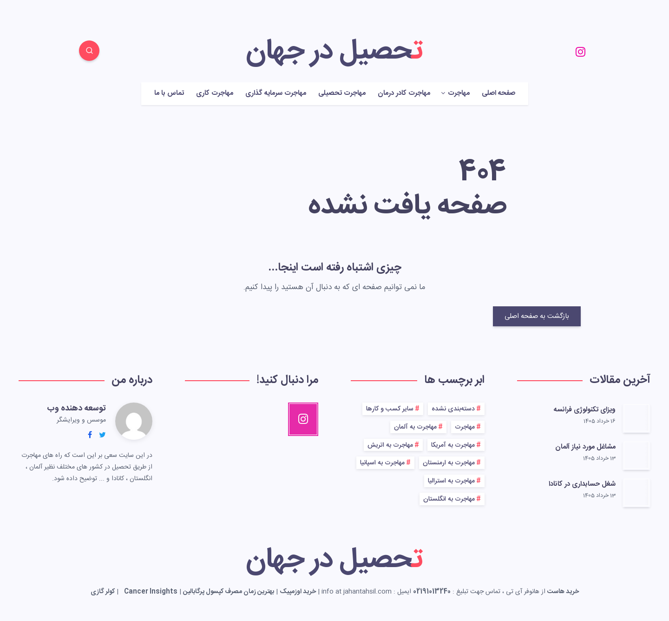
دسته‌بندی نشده (453, 409)
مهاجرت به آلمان (415, 427)
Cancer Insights (150, 591)
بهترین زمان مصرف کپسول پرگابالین (228, 591)
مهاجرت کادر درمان (404, 93)
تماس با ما (169, 93)
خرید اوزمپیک (298, 591)
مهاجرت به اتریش (390, 445)
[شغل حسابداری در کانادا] (636, 492)
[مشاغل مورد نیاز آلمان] (636, 455)
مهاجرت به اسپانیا (382, 463)
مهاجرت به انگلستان (449, 499)
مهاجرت (459, 93)
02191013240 (432, 591)
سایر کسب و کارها (389, 409)
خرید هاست (563, 591)
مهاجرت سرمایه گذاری (275, 93)
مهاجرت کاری (214, 93)
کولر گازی (103, 591)
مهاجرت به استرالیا (451, 481)
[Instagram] (580, 52)
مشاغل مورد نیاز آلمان (585, 447)
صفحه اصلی (498, 93)
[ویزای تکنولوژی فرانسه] (636, 418)
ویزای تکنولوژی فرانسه (585, 410)
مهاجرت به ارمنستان (449, 463)
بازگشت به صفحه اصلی (537, 316)
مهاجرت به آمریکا (453, 445)
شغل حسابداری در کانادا (582, 484)
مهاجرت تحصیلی (342, 93)
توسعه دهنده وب (76, 409)
